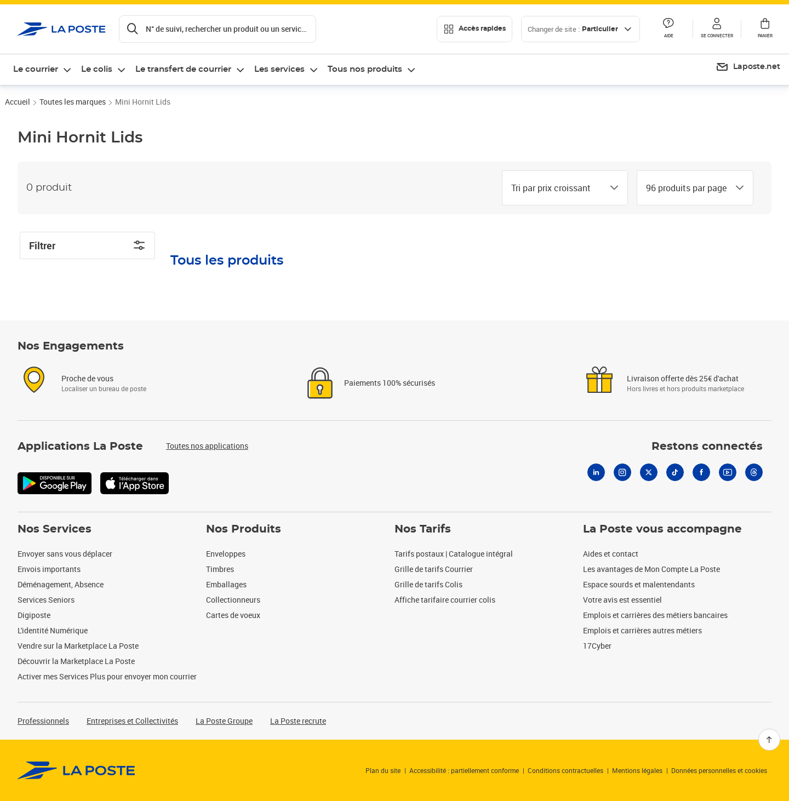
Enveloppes (225, 553)
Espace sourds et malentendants (639, 584)
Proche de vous (87, 378)
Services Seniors (46, 599)
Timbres (220, 569)
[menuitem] (748, 67)
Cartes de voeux (233, 615)
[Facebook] (701, 472)
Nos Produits (243, 529)
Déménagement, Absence (61, 584)
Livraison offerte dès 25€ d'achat (683, 378)
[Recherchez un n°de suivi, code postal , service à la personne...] (217, 29)
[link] (76, 770)
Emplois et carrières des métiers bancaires (655, 615)
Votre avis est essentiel (622, 599)
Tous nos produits (365, 69)
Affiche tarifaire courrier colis (445, 599)
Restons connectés (707, 446)
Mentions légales (637, 770)
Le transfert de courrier (183, 69)
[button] (717, 29)
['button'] (62, 29)
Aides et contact (610, 553)
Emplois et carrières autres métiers (642, 630)
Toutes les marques (72, 101)
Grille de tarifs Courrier (434, 569)
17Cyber (597, 645)
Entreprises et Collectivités (132, 721)
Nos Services (55, 529)
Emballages (226, 584)
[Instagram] (622, 472)
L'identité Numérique (53, 630)
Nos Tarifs (423, 529)
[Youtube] (727, 472)
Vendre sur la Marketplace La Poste (78, 645)
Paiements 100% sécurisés (389, 382)
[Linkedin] (596, 472)
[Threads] (754, 472)
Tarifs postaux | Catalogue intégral (454, 553)
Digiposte (34, 615)
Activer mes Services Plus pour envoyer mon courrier (107, 676)
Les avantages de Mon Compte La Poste (651, 569)
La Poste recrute (298, 721)
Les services (279, 69)
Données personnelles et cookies (719, 770)
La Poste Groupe (224, 721)
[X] (649, 472)
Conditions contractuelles (565, 770)
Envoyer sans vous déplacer (65, 553)
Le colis (96, 69)
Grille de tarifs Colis (428, 584)
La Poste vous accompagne (662, 529)
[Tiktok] (675, 472)
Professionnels (43, 721)
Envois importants (49, 569)
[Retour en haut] (769, 740)
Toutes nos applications (207, 445)
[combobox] (556, 188)
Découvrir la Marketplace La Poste (76, 661)
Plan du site (383, 770)
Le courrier (35, 69)
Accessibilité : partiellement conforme (464, 770)
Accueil (17, 101)
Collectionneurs (233, 599)
